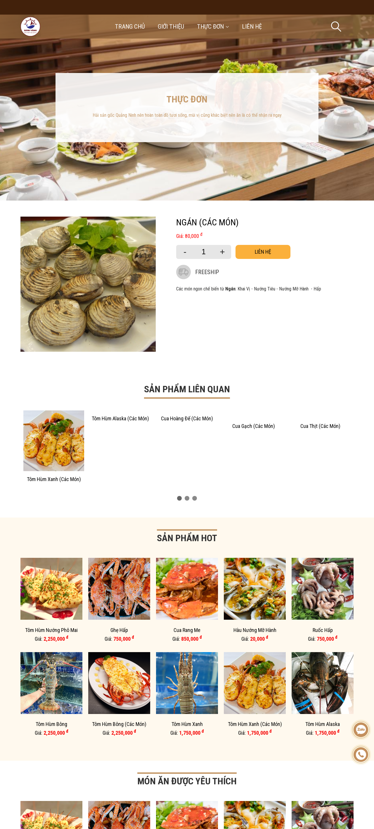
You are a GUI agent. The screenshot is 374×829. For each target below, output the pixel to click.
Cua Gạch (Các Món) (253, 426)
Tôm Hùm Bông (51, 724)
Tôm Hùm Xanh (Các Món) (54, 479)
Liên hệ (252, 26)
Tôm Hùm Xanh (187, 724)
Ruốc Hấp (323, 630)
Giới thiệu (171, 26)
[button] (179, 498)
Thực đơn (213, 26)
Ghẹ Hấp (119, 630)
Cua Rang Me (187, 630)
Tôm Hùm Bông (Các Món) (119, 724)
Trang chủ (130, 26)
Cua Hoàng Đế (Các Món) (187, 418)
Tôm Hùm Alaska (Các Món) (120, 418)
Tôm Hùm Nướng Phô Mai (51, 630)
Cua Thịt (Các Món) (320, 426)
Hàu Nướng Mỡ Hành (254, 630)
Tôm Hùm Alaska (322, 724)
